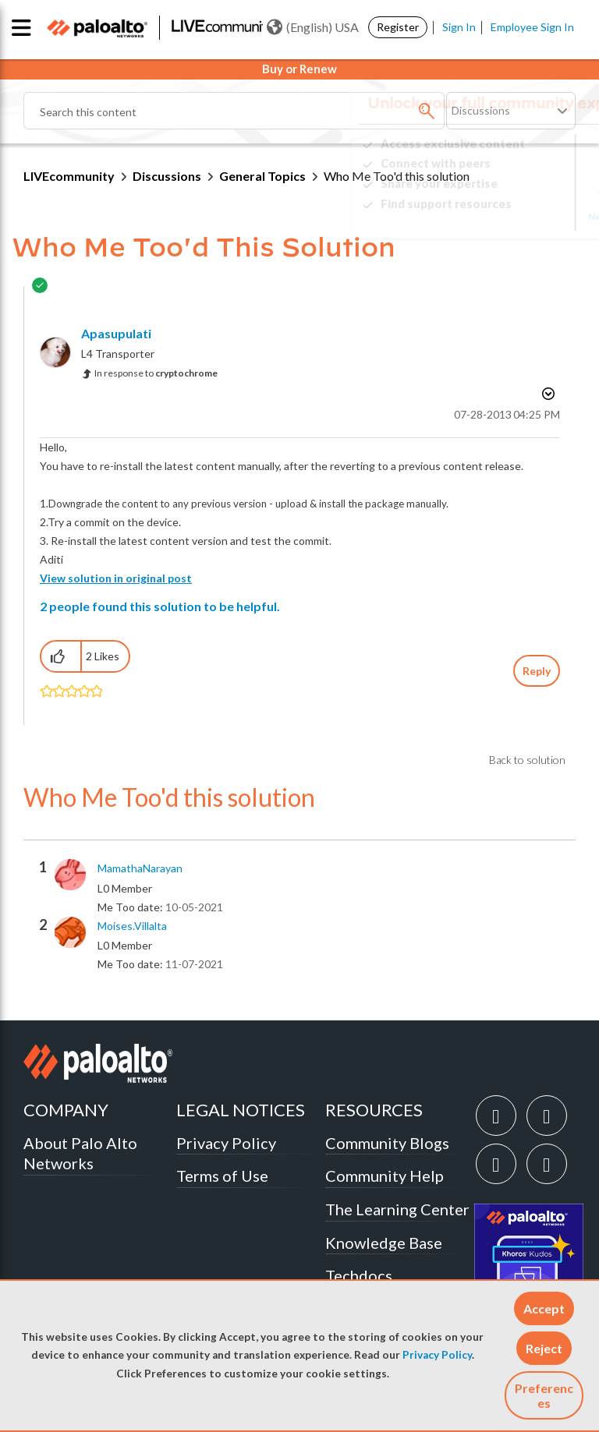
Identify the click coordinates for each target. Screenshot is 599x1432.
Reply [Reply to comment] (537, 670)
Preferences (544, 1395)
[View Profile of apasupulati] (116, 333)
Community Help (384, 1175)
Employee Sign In (532, 27)
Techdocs (358, 1275)
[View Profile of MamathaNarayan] (140, 868)
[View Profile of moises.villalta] (132, 926)
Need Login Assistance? (505, 216)
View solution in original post (116, 578)
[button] (544, 1308)
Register (398, 27)
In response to (156, 373)
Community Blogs (387, 1142)
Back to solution (527, 759)
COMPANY (65, 1109)
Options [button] (546, 393)
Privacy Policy (437, 1355)
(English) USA (313, 27)
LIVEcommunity (69, 175)
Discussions (167, 175)
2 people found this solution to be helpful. (160, 606)
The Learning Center (397, 1209)
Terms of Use (222, 1175)
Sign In (459, 27)
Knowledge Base (383, 1242)
